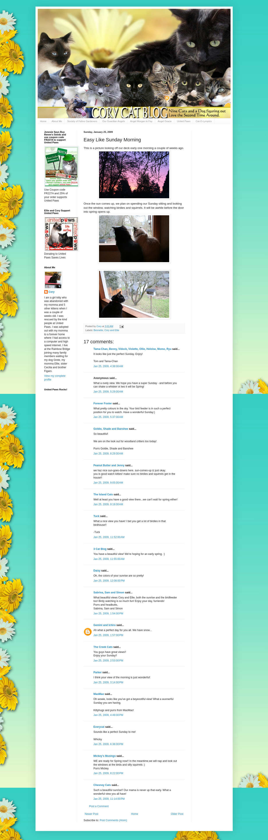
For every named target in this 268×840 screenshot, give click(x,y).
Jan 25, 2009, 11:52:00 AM (109, 537)
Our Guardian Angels (113, 121)
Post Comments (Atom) (113, 820)
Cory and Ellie (112, 330)
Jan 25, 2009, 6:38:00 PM (108, 744)
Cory (52, 291)
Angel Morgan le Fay (141, 121)
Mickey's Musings (105, 756)
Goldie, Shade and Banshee (111, 428)
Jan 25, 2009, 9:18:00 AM (108, 504)
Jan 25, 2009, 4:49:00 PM (108, 715)
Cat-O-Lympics (204, 121)
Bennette (98, 330)
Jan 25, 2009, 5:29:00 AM (108, 391)
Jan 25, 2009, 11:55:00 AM (109, 559)
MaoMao (99, 694)
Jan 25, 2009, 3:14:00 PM (108, 682)
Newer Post (91, 813)
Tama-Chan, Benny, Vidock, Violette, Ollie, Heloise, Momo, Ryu (133, 349)
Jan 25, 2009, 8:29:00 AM (108, 453)
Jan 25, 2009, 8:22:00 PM (108, 773)
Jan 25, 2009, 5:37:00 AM (108, 417)
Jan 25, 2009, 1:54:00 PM (108, 613)
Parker (98, 672)
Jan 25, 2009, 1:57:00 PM (108, 635)
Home (43, 121)
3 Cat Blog (100, 549)
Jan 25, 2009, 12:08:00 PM (109, 580)
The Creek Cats (103, 647)
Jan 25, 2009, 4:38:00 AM (108, 366)
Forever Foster (103, 403)
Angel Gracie (165, 121)
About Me (57, 121)
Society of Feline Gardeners (82, 121)
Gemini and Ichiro (105, 625)
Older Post (177, 813)
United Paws (183, 121)
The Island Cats (103, 494)
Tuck (96, 516)
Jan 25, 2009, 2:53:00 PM (108, 660)
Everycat (99, 726)
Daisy (97, 570)
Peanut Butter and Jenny (109, 465)
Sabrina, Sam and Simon (109, 592)
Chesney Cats (102, 785)
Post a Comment (99, 806)
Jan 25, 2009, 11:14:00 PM (109, 798)
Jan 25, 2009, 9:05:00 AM (108, 482)
